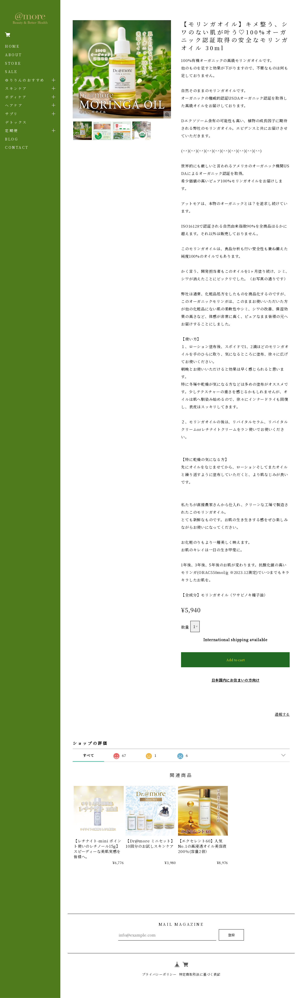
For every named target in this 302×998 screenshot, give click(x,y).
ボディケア (16, 96)
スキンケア (16, 88)
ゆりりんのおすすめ (25, 80)
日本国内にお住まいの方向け (235, 680)
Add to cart (235, 659)
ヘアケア (14, 105)
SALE (11, 71)
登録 (231, 935)
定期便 (11, 130)
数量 (185, 627)
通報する (282, 714)
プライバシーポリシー (157, 974)
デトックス (16, 122)
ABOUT (13, 54)
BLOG (11, 139)
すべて (88, 755)
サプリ (11, 113)
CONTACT (17, 147)
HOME (12, 46)
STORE (13, 62)
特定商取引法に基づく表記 (201, 974)
